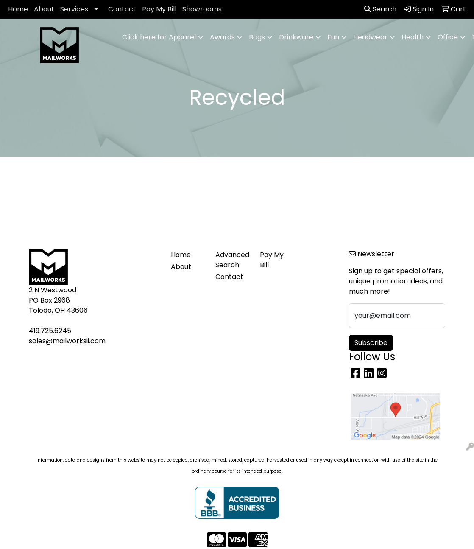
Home (18, 9)
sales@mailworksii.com (67, 341)
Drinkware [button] (296, 37)
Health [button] (413, 37)
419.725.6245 (50, 331)
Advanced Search (232, 260)
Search (380, 9)
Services (74, 9)
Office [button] (448, 37)
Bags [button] (257, 37)
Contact (122, 9)
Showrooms (202, 9)
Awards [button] (222, 37)
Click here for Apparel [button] (159, 37)
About (44, 9)
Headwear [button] (370, 37)
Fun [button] (333, 37)
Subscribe (371, 342)
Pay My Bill (159, 9)
